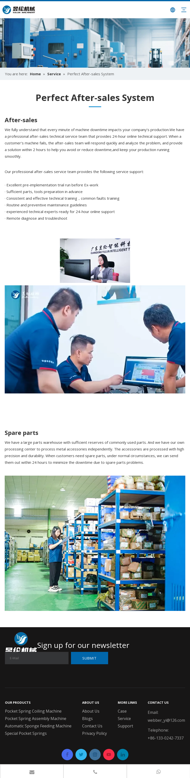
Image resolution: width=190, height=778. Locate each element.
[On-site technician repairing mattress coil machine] (95, 260)
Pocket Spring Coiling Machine (33, 711)
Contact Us (92, 726)
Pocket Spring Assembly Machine (35, 718)
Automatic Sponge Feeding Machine (38, 726)
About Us (90, 711)
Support (125, 726)
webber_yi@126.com (166, 720)
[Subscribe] (89, 658)
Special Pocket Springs (26, 733)
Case (122, 711)
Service (124, 718)
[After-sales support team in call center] (95, 339)
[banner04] (95, 43)
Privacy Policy (94, 733)
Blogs (87, 718)
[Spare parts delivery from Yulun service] (95, 543)
